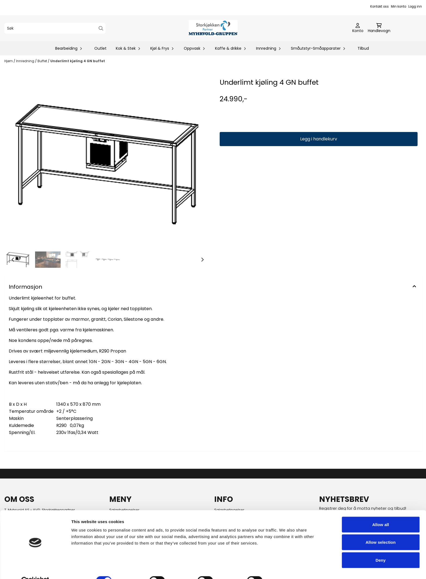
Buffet (43, 61)
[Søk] (54, 28)
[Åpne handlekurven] (379, 28)
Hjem (9, 61)
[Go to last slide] (13, 259)
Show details (285, 568)
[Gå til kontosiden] (358, 28)
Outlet (100, 48)
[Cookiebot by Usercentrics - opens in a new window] (35, 568)
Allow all (380, 512)
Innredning (25, 61)
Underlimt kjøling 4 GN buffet (77, 61)
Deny (380, 547)
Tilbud (363, 48)
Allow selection (381, 530)
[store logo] (213, 28)
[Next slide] (202, 259)
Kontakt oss (379, 6)
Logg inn (415, 6)
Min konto (398, 6)
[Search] (101, 28)
